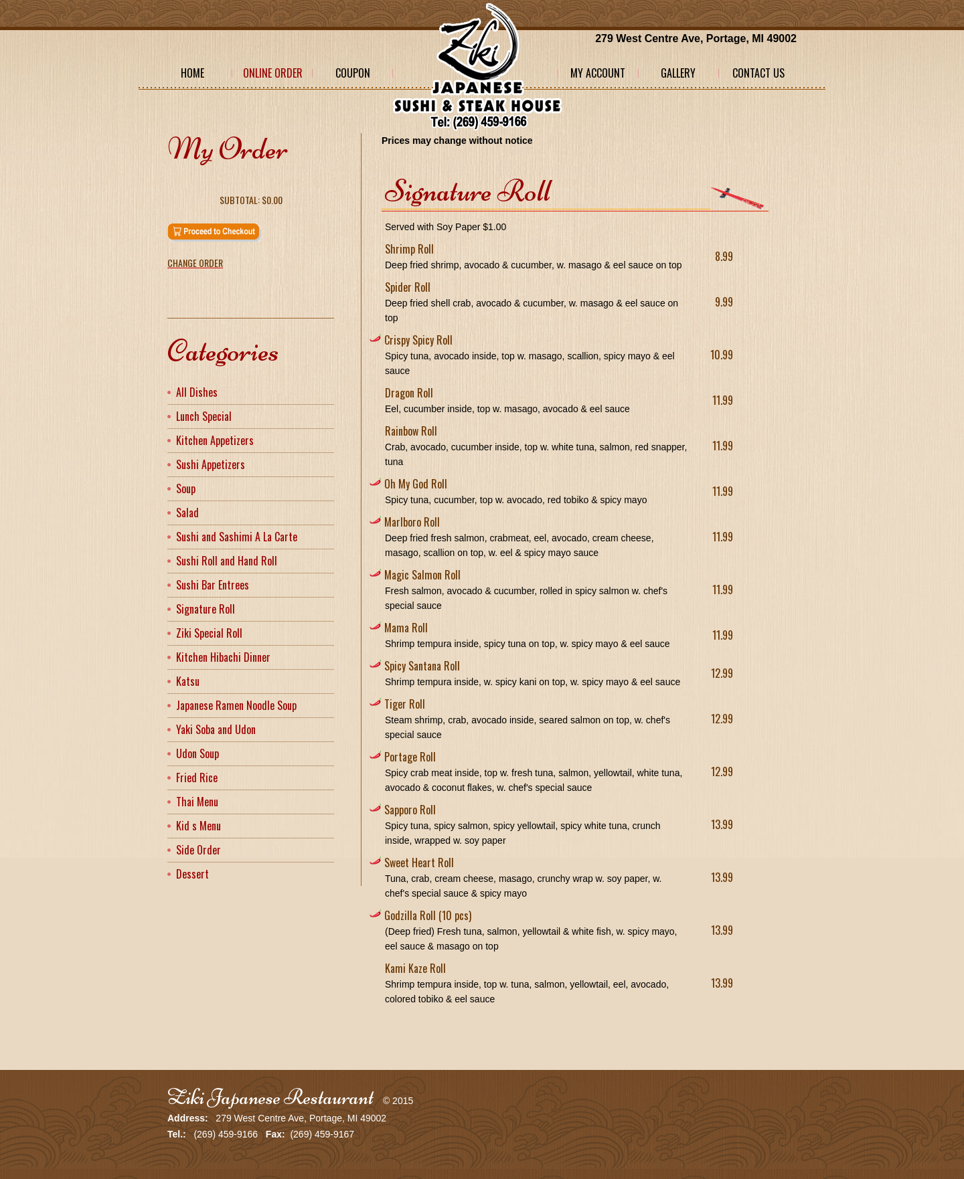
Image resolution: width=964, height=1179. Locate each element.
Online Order (273, 73)
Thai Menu (197, 802)
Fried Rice (197, 777)
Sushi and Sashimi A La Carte (236, 537)
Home (192, 73)
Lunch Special (204, 416)
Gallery (678, 73)
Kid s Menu (198, 826)
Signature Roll (205, 609)
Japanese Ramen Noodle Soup (236, 705)
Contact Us (758, 73)
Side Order (198, 850)
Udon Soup (197, 753)
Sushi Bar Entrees (212, 585)
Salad (187, 513)
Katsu (187, 681)
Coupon (352, 73)
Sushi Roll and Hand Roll (226, 561)
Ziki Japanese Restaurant (270, 1097)
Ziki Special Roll (209, 633)
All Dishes (197, 392)
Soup (185, 488)
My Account (597, 73)
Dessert (192, 874)
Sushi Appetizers (210, 464)
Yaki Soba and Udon (216, 729)
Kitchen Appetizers (215, 440)
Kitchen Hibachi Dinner (223, 657)
